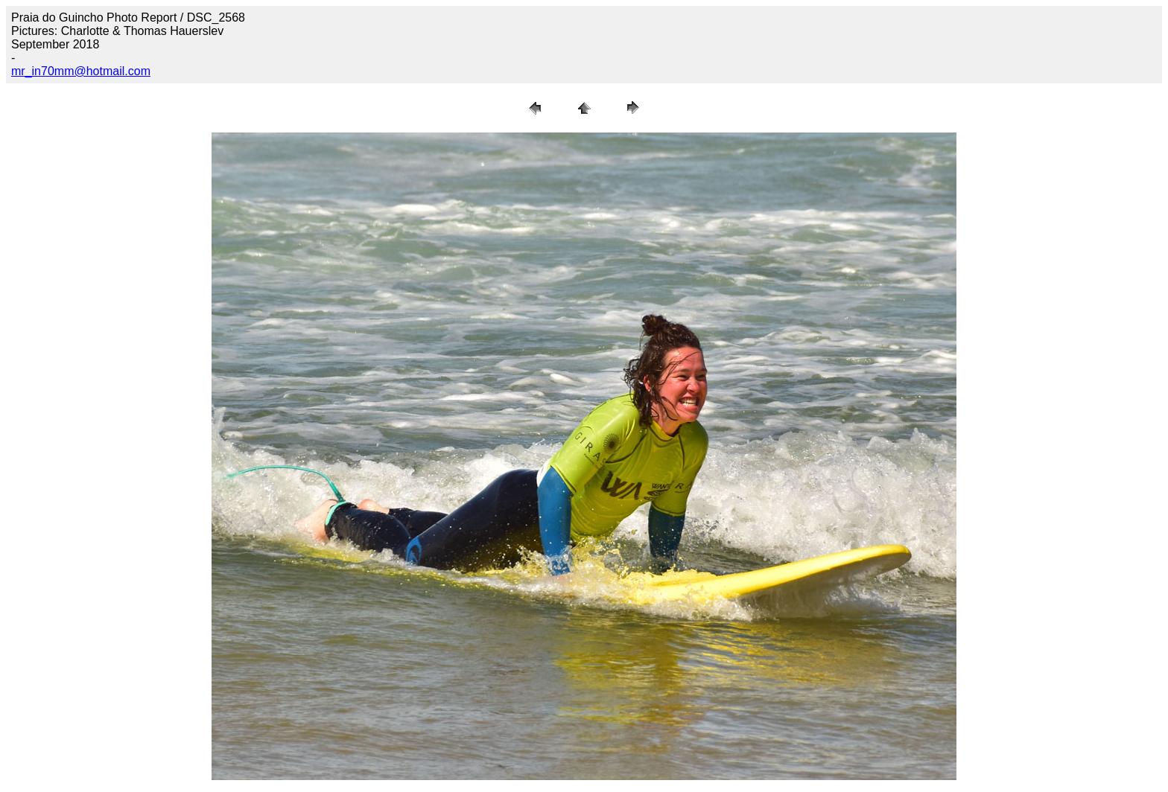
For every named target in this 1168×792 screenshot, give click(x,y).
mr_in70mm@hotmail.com (80, 71)
